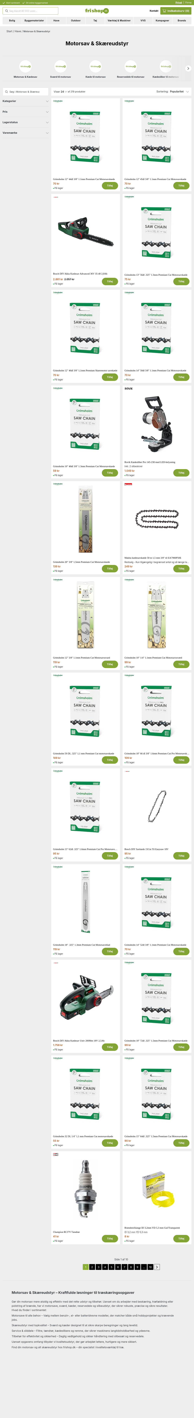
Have (18, 31)
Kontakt (154, 10)
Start (9, 31)
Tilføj (110, 185)
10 (150, 1267)
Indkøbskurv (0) (175, 10)
